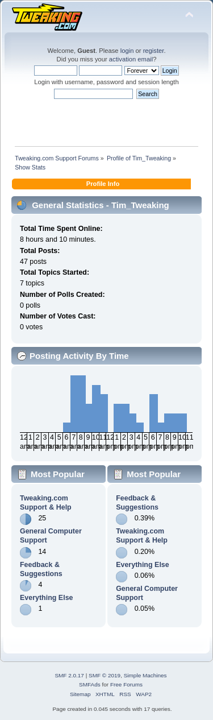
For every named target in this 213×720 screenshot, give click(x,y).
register (153, 50)
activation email (131, 59)
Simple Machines (145, 675)
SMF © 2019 (104, 675)
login (127, 50)
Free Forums (126, 684)
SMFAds (90, 684)
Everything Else (46, 598)
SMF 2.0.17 (69, 675)
